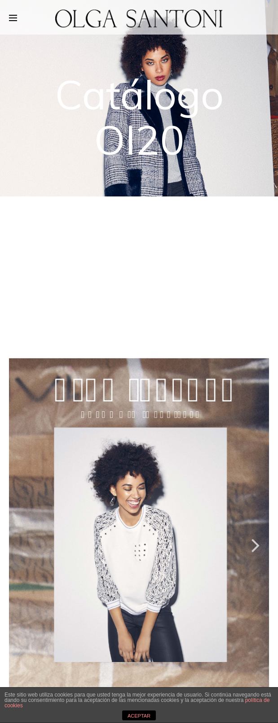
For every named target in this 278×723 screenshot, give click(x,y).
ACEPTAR (139, 716)
